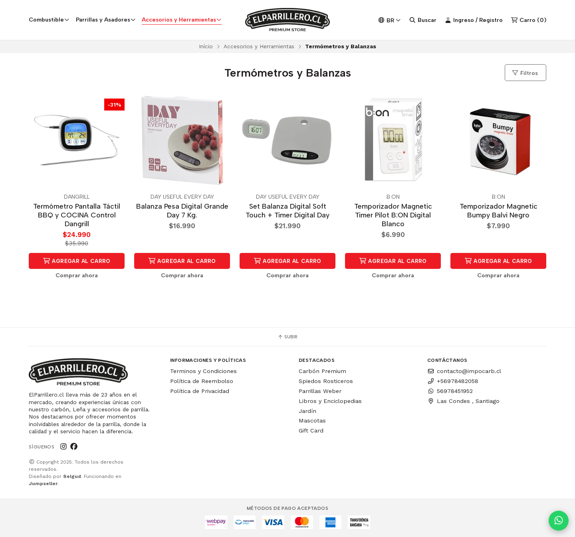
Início (206, 46)
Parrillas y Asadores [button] (106, 19)
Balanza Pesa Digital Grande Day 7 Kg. (182, 210)
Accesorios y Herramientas (259, 46)
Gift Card (311, 430)
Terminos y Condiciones (203, 371)
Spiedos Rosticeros (326, 381)
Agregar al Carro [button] (77, 261)
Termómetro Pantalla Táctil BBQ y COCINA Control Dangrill (76, 215)
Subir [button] (287, 337)
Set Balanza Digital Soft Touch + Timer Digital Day (287, 210)
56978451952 (450, 391)
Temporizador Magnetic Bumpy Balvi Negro (498, 210)
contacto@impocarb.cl (464, 371)
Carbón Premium (322, 371)
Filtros (525, 73)
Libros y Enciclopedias (330, 401)
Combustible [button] (49, 19)
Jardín (307, 411)
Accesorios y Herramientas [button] (182, 19)
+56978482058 (452, 381)
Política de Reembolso (201, 381)
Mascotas (312, 420)
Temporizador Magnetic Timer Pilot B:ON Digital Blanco (393, 215)
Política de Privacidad (199, 391)
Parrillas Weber (320, 391)
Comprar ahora (77, 275)
